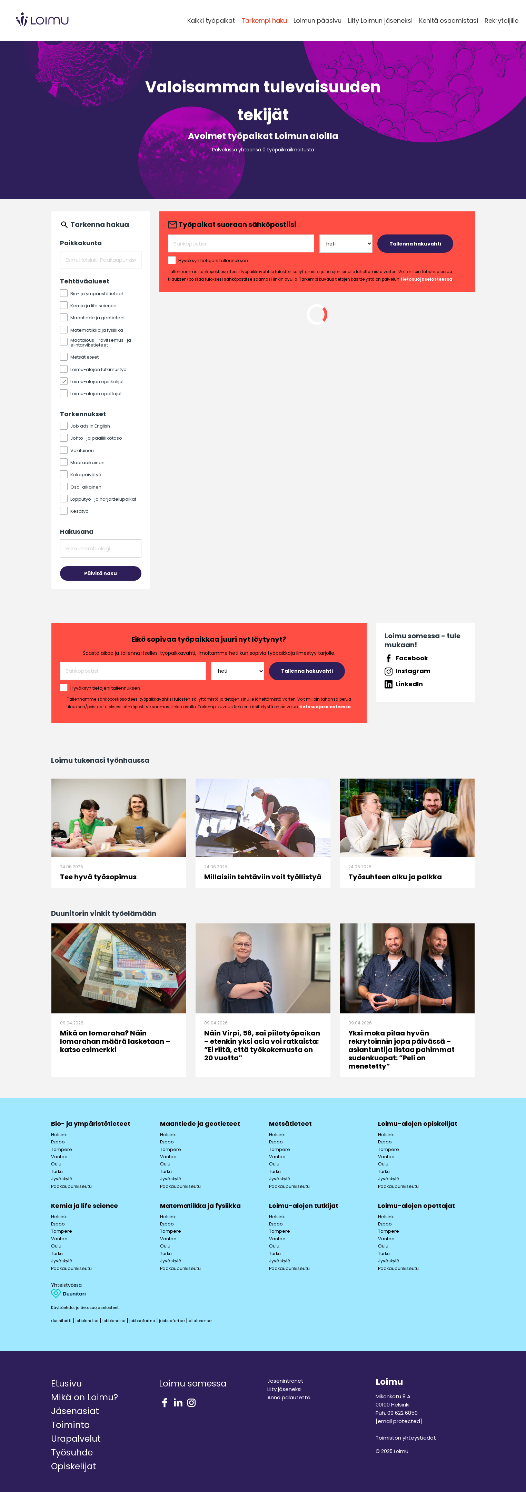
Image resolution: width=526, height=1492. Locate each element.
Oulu (56, 1164)
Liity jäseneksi (284, 1389)
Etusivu (66, 1384)
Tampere (61, 1149)
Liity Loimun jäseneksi (380, 20)
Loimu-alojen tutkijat (303, 1205)
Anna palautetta (288, 1397)
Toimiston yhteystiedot (406, 1437)
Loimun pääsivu (317, 20)
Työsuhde (72, 1452)
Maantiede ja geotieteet (200, 1123)
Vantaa (59, 1157)
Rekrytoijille (501, 20)
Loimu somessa (193, 1384)
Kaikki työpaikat (211, 20)
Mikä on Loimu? (84, 1397)
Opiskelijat (73, 1466)
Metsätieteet (290, 1123)
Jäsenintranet (285, 1380)
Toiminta (70, 1425)
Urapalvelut (76, 1439)
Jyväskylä (61, 1179)
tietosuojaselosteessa (426, 279)
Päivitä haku (100, 573)
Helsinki (59, 1135)
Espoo (58, 1142)
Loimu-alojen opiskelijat (417, 1123)
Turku (57, 1171)
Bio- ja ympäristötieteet (90, 1123)
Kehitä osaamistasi (448, 20)
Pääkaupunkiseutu (71, 1186)
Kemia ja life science (84, 1205)
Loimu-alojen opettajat (416, 1205)
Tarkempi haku (264, 20)
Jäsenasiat (75, 1411)
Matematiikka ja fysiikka (200, 1205)
